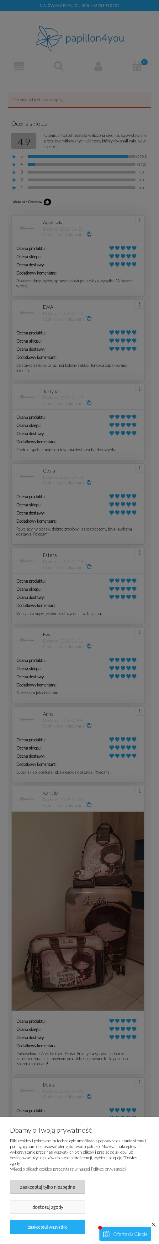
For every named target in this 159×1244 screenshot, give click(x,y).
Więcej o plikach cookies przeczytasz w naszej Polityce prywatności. (68, 1169)
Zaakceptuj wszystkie (47, 1227)
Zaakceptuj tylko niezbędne (47, 1187)
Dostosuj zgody (47, 1207)
